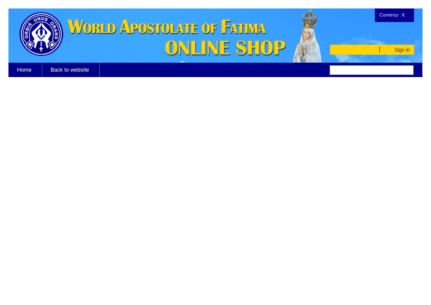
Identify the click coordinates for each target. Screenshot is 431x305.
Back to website (70, 70)
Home (24, 70)
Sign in (402, 50)
